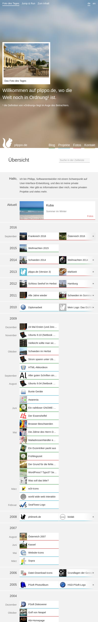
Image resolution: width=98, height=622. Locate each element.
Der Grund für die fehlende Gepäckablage (39, 464)
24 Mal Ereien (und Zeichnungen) (39, 327)
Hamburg (78, 283)
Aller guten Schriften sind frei (39, 375)
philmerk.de (39, 517)
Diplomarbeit (39, 307)
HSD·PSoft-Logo (78, 584)
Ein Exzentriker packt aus (39, 448)
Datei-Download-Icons (39, 573)
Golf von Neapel (39, 612)
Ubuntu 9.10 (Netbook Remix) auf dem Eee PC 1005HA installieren (39, 335)
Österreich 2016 (78, 236)
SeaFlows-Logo (39, 504)
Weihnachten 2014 (78, 260)
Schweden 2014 (39, 260)
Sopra (39, 560)
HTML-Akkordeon (39, 367)
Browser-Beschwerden (39, 424)
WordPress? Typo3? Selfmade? (39, 472)
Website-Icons (39, 552)
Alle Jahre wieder (39, 295)
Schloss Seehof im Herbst (39, 283)
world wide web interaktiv (39, 496)
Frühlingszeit (39, 456)
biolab (78, 517)
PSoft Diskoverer (39, 604)
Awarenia (39, 399)
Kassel (39, 544)
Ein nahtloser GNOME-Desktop (39, 407)
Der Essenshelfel (39, 416)
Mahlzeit (78, 272)
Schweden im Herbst (39, 351)
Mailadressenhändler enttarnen (39, 440)
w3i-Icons (39, 488)
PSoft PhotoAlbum (39, 584)
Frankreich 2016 (39, 236)
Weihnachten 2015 (39, 248)
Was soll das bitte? (39, 480)
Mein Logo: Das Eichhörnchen (78, 307)
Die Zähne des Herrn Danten (39, 432)
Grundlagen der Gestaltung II (78, 573)
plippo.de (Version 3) (39, 272)
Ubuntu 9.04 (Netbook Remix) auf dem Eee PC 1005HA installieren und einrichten (39, 383)
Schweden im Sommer (78, 295)
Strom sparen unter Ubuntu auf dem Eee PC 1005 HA (39, 359)
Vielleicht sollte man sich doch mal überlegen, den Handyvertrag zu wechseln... (39, 343)
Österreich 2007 (39, 536)
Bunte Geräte (39, 391)
